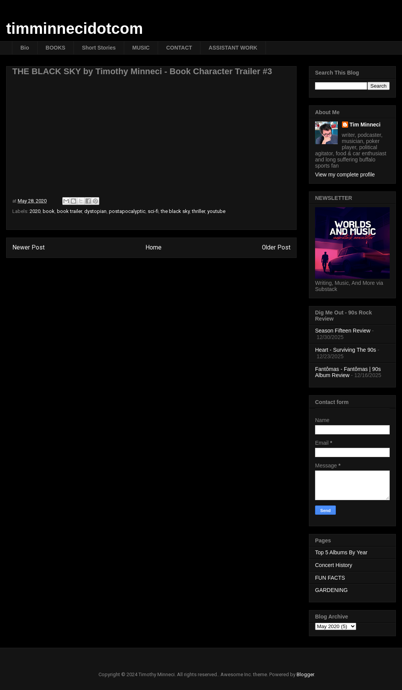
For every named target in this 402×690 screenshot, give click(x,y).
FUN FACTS (330, 578)
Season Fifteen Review (342, 331)
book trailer (69, 211)
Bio (24, 48)
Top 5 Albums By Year (341, 552)
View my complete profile (345, 174)
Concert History (333, 565)
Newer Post (28, 247)
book (49, 211)
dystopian (95, 211)
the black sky (175, 211)
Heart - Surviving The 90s (345, 350)
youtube (216, 211)
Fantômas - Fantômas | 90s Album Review (348, 372)
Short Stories (99, 48)
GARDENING (331, 590)
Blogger (305, 674)
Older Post (276, 247)
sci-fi (153, 211)
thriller (198, 211)
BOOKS (55, 48)
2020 (35, 211)
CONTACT (179, 48)
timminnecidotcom (74, 28)
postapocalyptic (127, 211)
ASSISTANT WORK (233, 48)
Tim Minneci (365, 124)
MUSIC (141, 48)
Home (153, 247)
